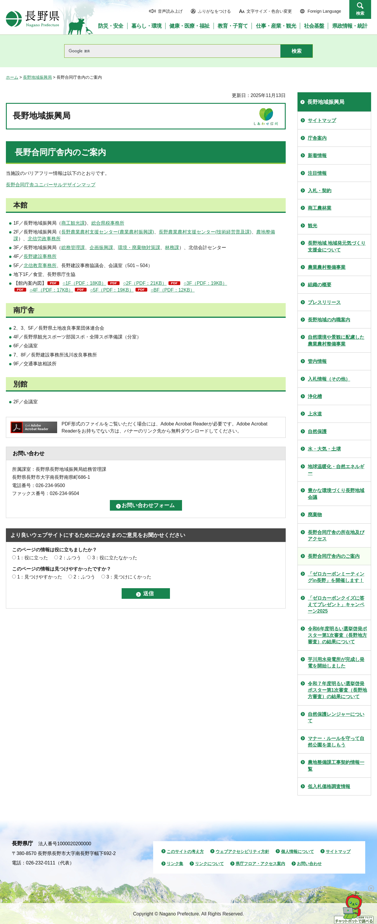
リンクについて (209, 863)
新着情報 (317, 155)
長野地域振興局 (37, 77)
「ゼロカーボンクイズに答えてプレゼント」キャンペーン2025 (336, 605)
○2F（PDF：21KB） (144, 283)
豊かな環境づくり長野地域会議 (336, 493)
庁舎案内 (317, 138)
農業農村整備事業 (326, 267)
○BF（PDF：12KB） (173, 289)
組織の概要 (319, 284)
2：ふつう (70, 557)
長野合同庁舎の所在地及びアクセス (336, 535)
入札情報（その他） (329, 379)
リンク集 (175, 863)
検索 (360, 13)
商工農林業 (319, 208)
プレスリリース (324, 302)
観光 (312, 225)
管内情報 (317, 361)
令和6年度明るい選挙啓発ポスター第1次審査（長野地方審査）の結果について (337, 635)
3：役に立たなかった (114, 557)
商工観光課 (73, 223)
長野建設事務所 (40, 256)
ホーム (12, 77)
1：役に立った (32, 557)
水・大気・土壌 (324, 448)
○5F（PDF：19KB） (111, 289)
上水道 (315, 413)
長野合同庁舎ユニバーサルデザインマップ (50, 184)
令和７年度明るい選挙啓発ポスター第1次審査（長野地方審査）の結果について (337, 690)
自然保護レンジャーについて (336, 717)
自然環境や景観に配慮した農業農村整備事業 (336, 340)
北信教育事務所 (40, 265)
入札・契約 (319, 190)
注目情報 (317, 173)
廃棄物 (315, 514)
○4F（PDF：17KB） (51, 289)
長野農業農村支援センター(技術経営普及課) (205, 231)
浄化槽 (315, 396)
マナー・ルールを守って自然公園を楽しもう (336, 741)
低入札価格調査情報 (329, 786)
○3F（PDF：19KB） (205, 283)
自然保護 (317, 431)
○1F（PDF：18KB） (84, 283)
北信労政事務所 (44, 238)
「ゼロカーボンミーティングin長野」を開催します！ (336, 577)
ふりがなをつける (214, 11)
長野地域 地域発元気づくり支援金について (337, 246)
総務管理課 (73, 247)
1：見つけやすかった (39, 576)
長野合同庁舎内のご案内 (334, 556)
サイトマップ (322, 120)
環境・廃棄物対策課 (139, 247)
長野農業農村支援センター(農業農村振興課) (107, 231)
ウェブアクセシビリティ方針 (242, 851)
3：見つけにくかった (128, 576)
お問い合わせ (309, 863)
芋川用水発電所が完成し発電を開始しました (336, 662)
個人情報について (297, 851)
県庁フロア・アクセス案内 (260, 863)
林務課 (172, 247)
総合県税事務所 (107, 223)
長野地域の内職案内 (329, 319)
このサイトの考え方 (185, 851)
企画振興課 (101, 247)
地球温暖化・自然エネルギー (336, 470)
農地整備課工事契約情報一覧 (336, 765)
